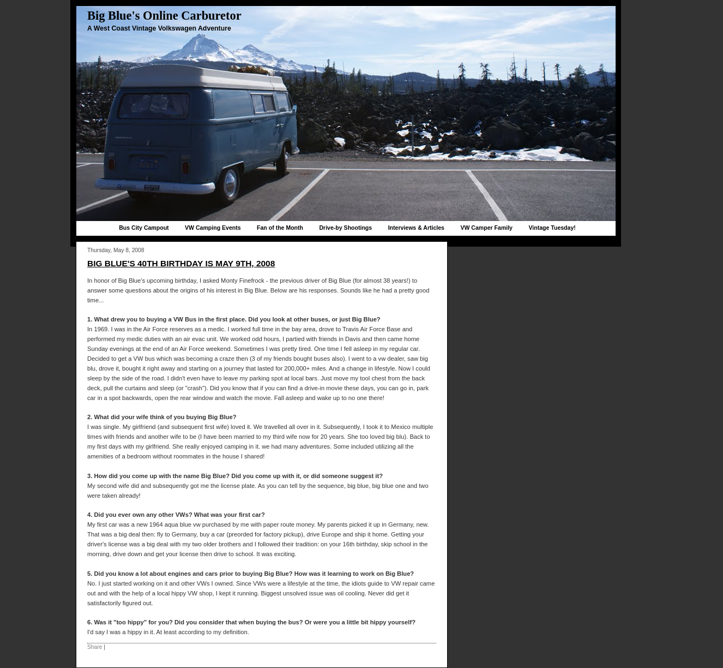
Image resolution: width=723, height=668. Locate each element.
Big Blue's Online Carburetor (164, 15)
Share (94, 647)
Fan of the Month (280, 227)
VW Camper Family (486, 227)
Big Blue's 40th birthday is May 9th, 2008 (181, 263)
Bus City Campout (143, 227)
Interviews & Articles (416, 227)
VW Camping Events (213, 227)
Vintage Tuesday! (551, 227)
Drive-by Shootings (345, 227)
